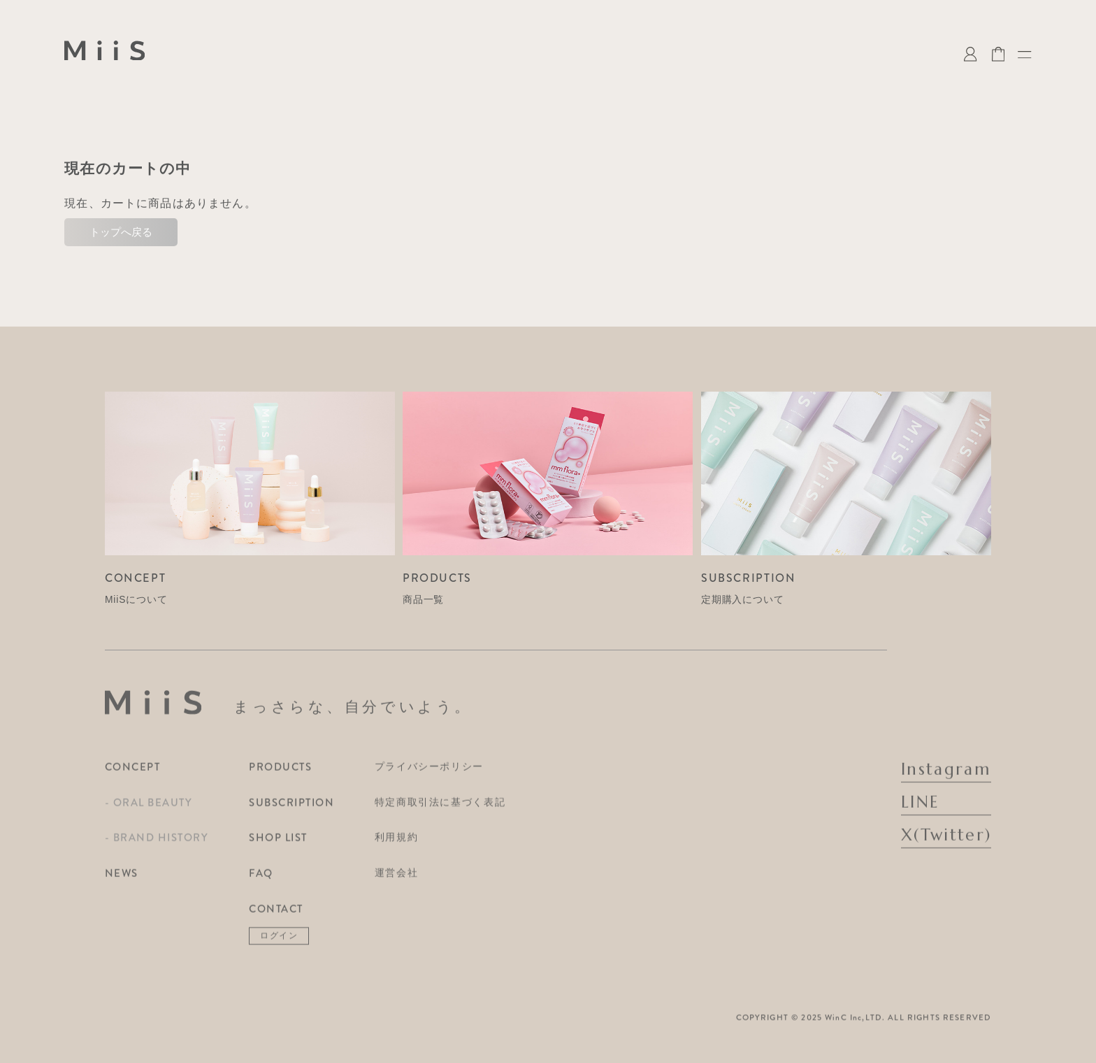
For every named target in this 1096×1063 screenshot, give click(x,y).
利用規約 (396, 842)
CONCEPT (133, 771)
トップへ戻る (120, 232)
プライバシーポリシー (429, 770)
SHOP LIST (278, 842)
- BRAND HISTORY (156, 842)
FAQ (261, 877)
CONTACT (276, 913)
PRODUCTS (280, 771)
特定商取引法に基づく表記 (440, 806)
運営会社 (396, 877)
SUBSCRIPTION (291, 807)
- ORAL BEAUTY (149, 807)
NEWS (121, 877)
